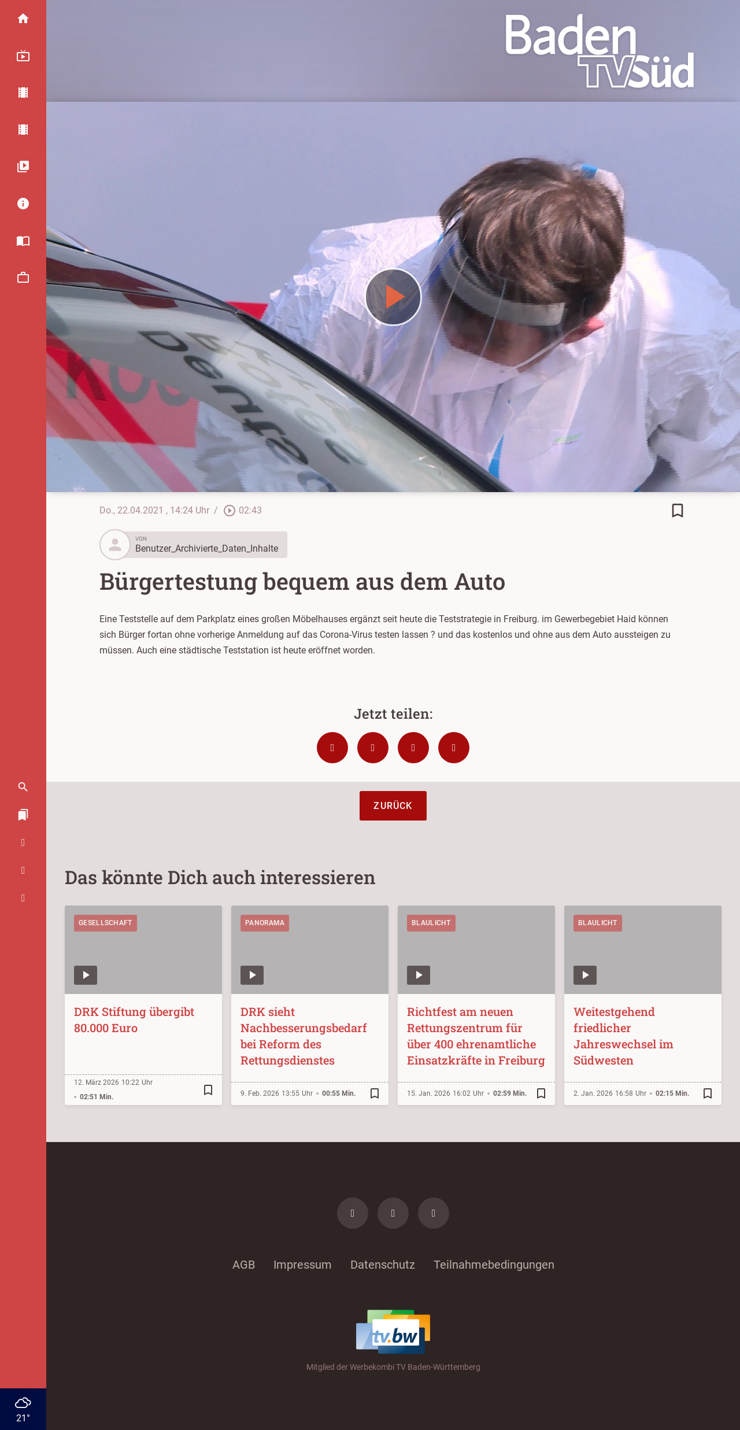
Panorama (264, 923)
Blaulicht (431, 923)
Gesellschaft (105, 923)
